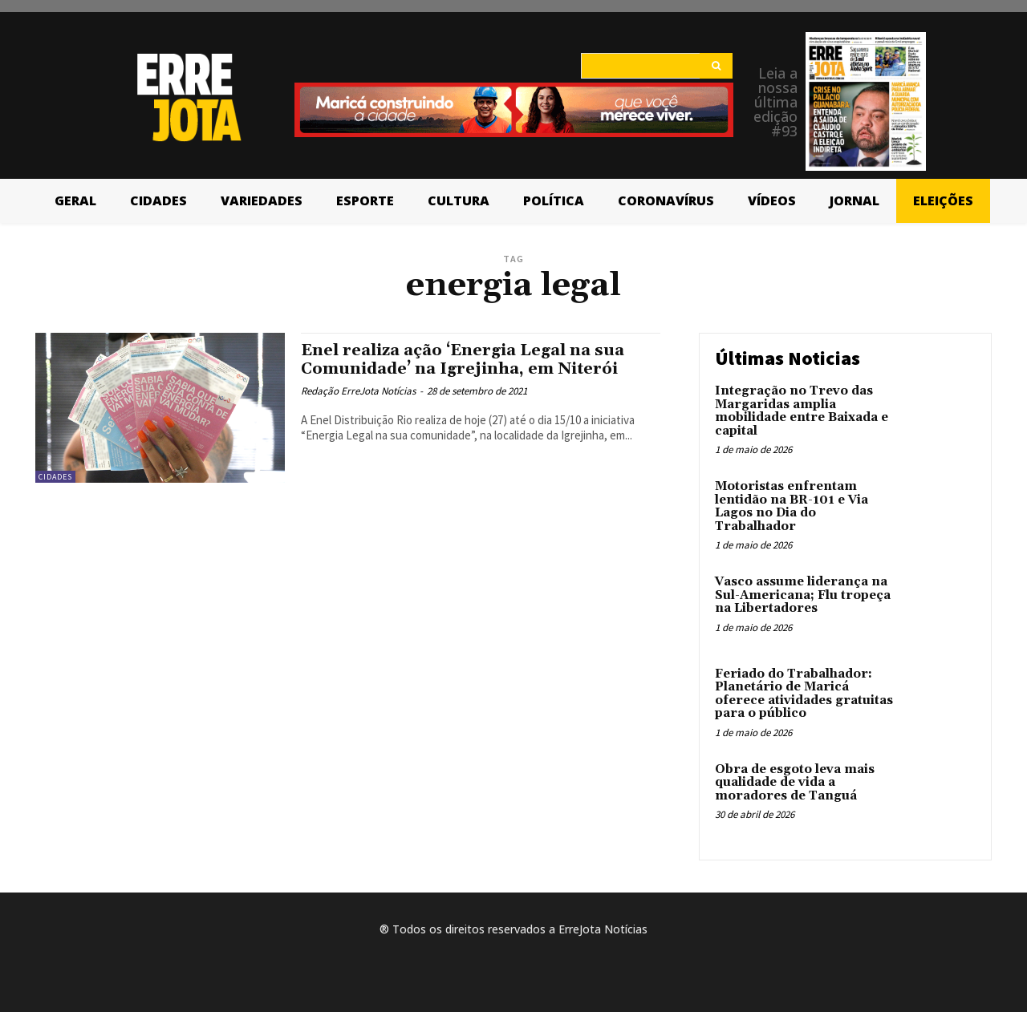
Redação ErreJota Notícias (358, 391)
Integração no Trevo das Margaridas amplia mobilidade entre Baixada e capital (801, 411)
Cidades (55, 477)
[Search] (716, 66)
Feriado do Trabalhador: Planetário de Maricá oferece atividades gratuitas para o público (804, 694)
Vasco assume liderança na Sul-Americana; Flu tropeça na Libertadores (803, 595)
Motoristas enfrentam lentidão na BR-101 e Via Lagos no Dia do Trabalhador (791, 506)
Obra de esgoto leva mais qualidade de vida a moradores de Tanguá (795, 783)
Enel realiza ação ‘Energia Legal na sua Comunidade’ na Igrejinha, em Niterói (471, 359)
